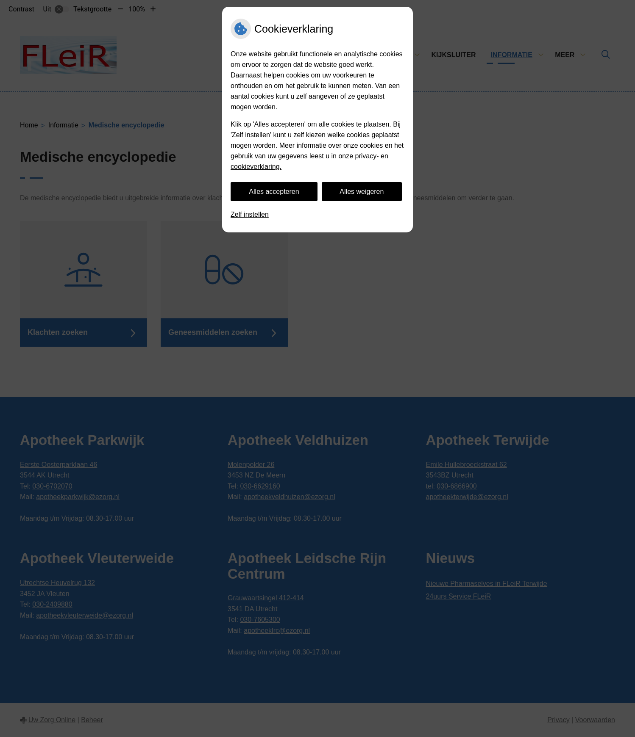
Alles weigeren (362, 191)
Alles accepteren (274, 191)
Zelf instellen (250, 214)
